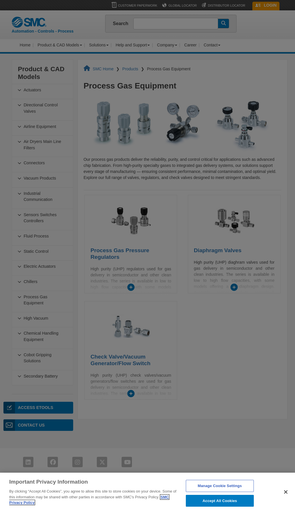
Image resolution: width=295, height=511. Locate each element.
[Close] (285, 501)
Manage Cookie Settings (220, 495)
